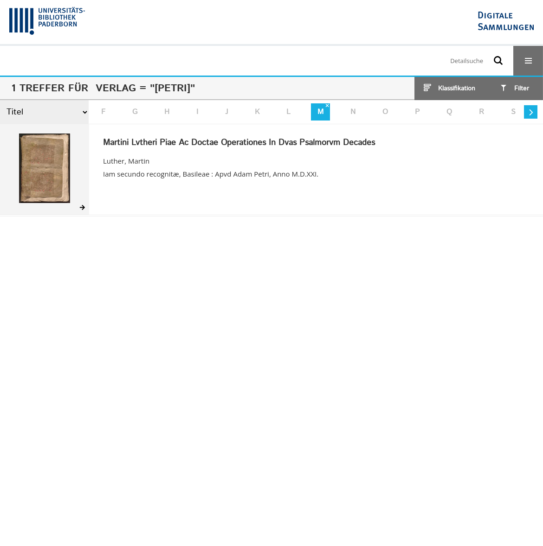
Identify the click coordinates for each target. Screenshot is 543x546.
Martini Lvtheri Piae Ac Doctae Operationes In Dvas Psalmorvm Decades (239, 143)
